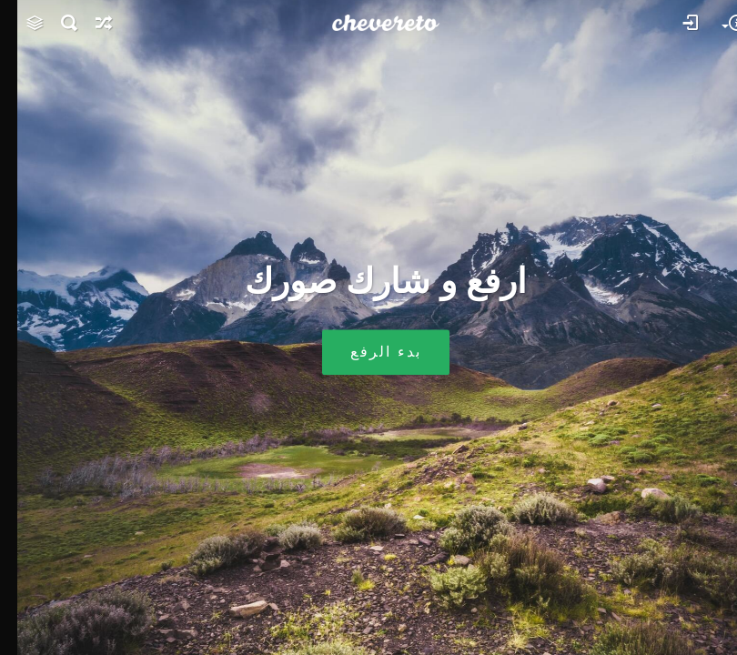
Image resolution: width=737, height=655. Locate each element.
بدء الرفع (368, 352)
